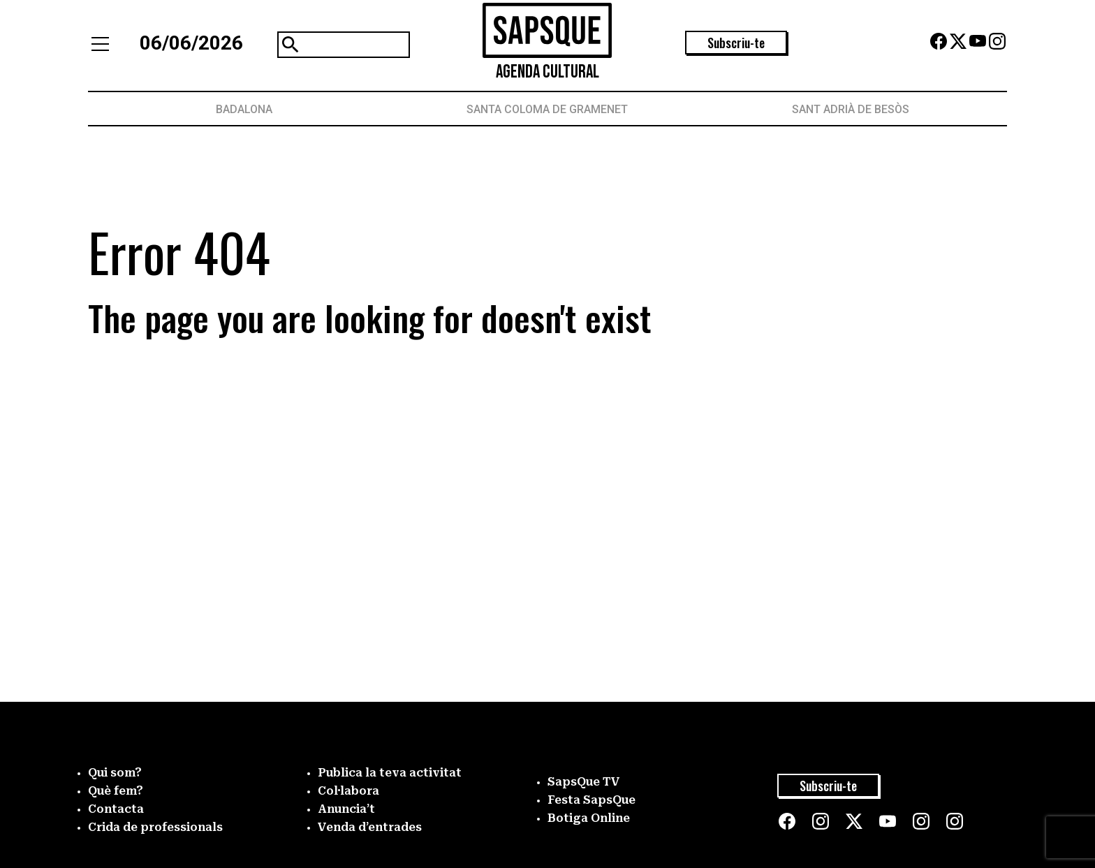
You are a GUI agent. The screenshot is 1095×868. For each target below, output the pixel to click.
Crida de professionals (155, 827)
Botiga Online (589, 818)
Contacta (116, 809)
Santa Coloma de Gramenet (547, 109)
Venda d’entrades (370, 827)
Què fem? (115, 790)
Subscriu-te (736, 43)
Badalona (244, 109)
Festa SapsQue (591, 800)
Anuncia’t (346, 809)
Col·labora (348, 790)
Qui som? (115, 772)
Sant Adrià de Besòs (850, 109)
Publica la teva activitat (390, 772)
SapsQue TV (584, 781)
